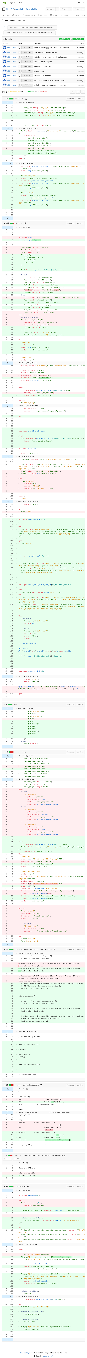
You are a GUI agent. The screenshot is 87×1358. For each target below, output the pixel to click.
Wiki (76, 15)
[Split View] (77, 92)
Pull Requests (28, 15)
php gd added (39, 71)
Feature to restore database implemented (49, 80)
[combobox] (32, 27)
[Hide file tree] (3, 92)
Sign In (80, 3)
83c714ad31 (78, 39)
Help (20, 3)
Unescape (71, 99)
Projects (54, 15)
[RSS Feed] (39, 9)
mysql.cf (19, 223)
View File (80, 99)
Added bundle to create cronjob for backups (50, 57)
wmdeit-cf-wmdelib (26, 9)
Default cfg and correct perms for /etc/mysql (50, 85)
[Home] (4, 3)
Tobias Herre (11, 47)
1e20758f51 (64, 39)
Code (6, 15)
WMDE (10, 9)
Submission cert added (42, 66)
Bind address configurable (43, 62)
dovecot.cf (19, 99)
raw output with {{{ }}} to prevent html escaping (51, 48)
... (59, 27)
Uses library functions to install (45, 52)
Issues (15, 15)
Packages (42, 15)
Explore (12, 3)
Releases (65, 15)
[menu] (53, 27)
